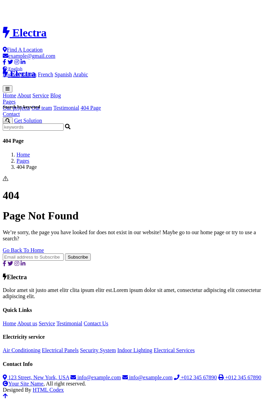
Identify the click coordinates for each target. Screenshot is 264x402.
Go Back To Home (23, 250)
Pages (22, 161)
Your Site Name (23, 384)
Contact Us (96, 323)
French (45, 74)
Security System (98, 350)
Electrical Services (174, 350)
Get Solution (28, 120)
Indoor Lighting (134, 350)
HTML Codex (48, 390)
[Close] (5, 122)
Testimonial (66, 108)
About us (27, 323)
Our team (42, 108)
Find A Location (23, 50)
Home (9, 95)
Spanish (63, 74)
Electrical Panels (60, 350)
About (24, 95)
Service (40, 95)
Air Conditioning (22, 350)
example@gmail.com (29, 56)
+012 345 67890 (195, 377)
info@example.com (95, 377)
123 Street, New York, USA (36, 377)
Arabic (80, 74)
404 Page (91, 108)
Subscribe (78, 257)
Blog (55, 95)
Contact (11, 114)
